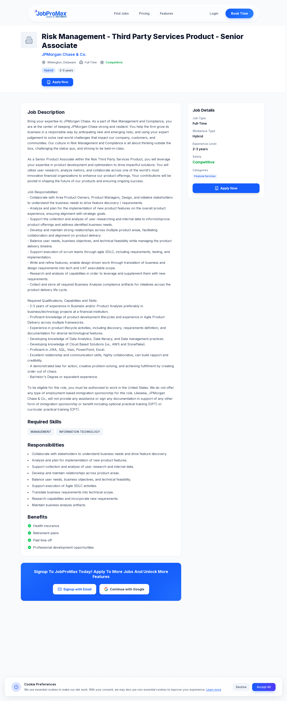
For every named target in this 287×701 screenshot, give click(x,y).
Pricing (144, 14)
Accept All (264, 687)
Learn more (213, 690)
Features (166, 14)
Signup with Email (74, 591)
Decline (241, 687)
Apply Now (59, 83)
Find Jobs (121, 14)
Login (211, 14)
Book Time (236, 14)
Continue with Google (124, 591)
